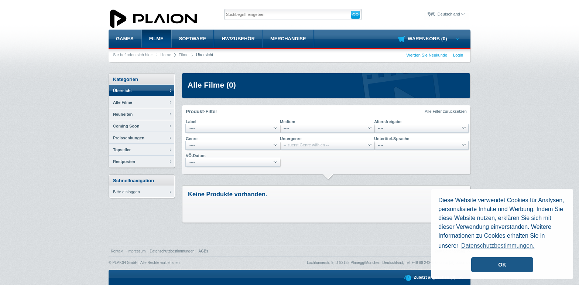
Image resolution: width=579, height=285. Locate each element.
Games (125, 38)
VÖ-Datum (196, 155)
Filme (156, 38)
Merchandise (288, 38)
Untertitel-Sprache (391, 138)
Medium (287, 121)
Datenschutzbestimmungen (172, 251)
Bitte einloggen (126, 192)
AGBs (203, 251)
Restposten (124, 161)
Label (191, 121)
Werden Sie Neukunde (427, 55)
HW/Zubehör (238, 38)
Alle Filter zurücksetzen (446, 111)
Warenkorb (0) (433, 38)
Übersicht (122, 90)
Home (165, 54)
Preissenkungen (128, 138)
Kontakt (117, 251)
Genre (192, 138)
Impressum (136, 251)
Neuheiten (123, 114)
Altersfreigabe (387, 121)
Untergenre (291, 138)
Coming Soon (126, 126)
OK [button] (502, 265)
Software (192, 38)
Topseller (122, 149)
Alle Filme (122, 102)
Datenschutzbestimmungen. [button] (497, 245)
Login (458, 55)
